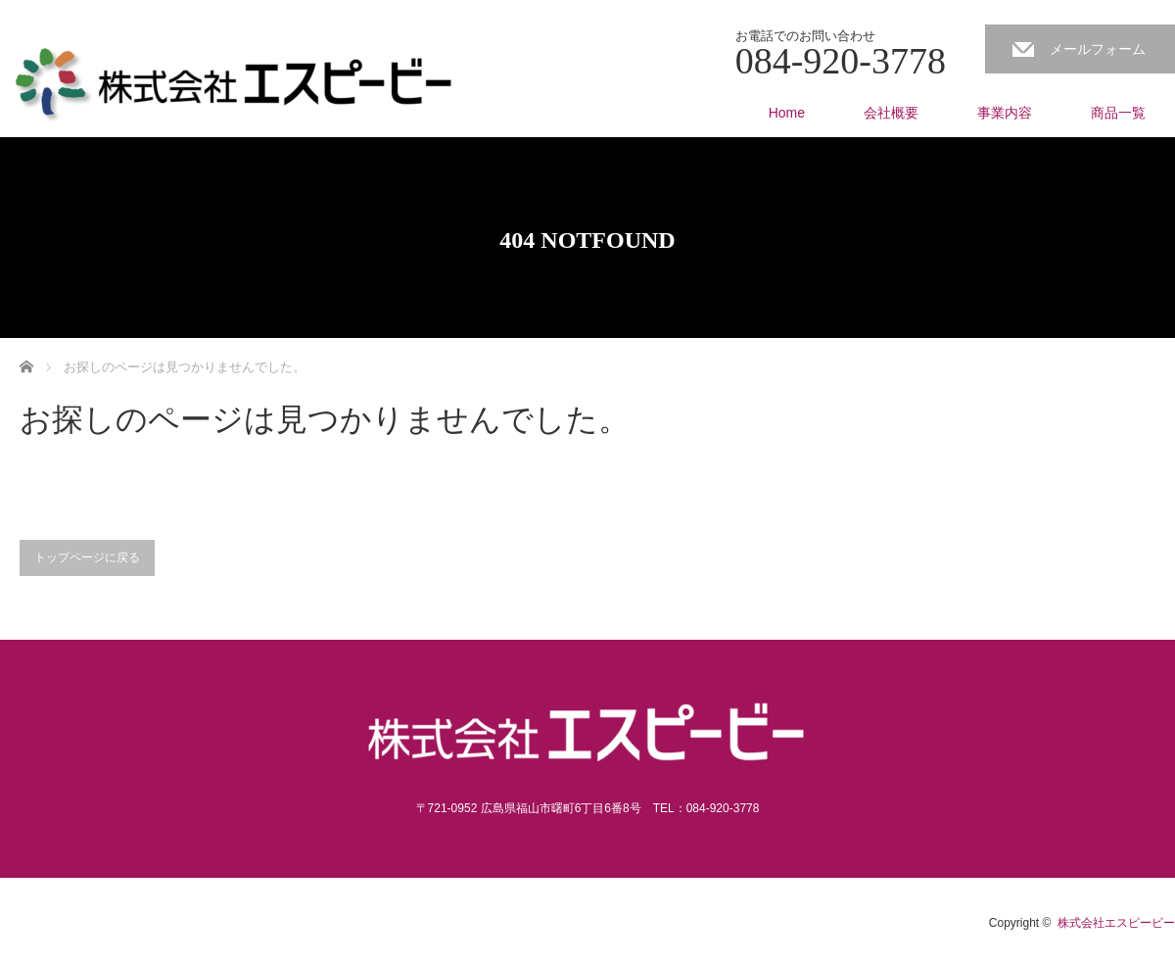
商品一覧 (1118, 113)
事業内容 (1004, 113)
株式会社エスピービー (1116, 923)
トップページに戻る (87, 557)
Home (787, 113)
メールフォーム (1098, 49)
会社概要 (891, 113)
